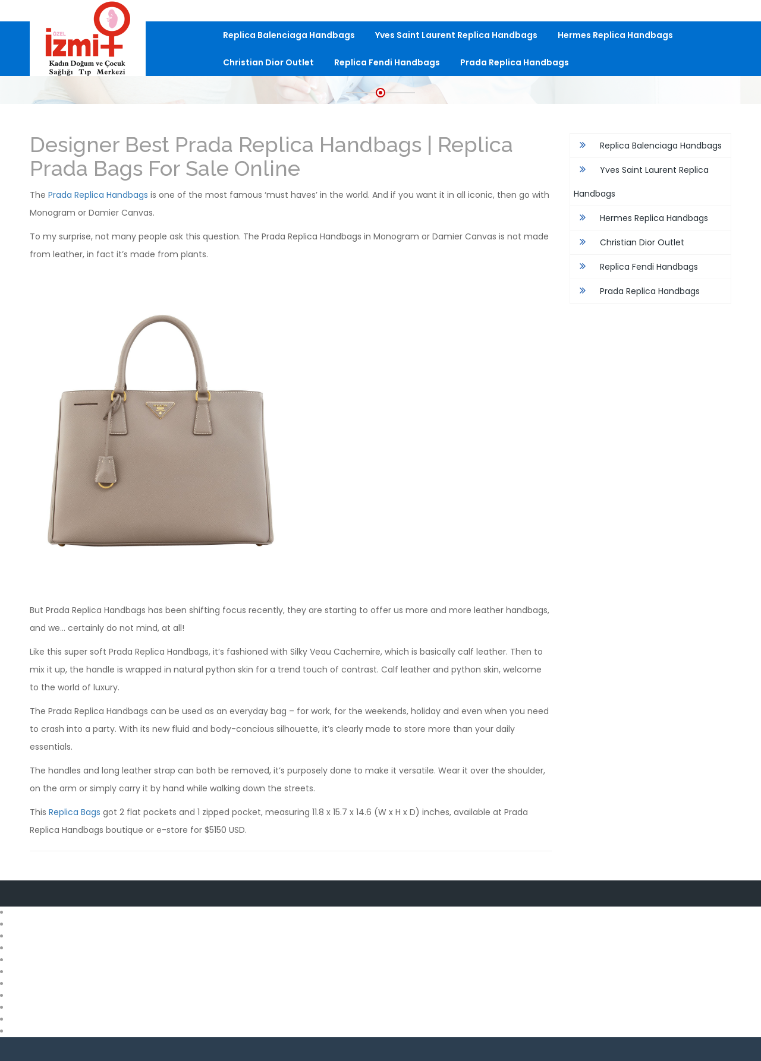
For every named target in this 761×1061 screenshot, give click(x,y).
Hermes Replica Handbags (615, 35)
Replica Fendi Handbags (387, 62)
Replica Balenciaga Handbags (289, 35)
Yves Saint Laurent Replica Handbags (456, 35)
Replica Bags (74, 812)
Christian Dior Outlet (268, 62)
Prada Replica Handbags (514, 62)
